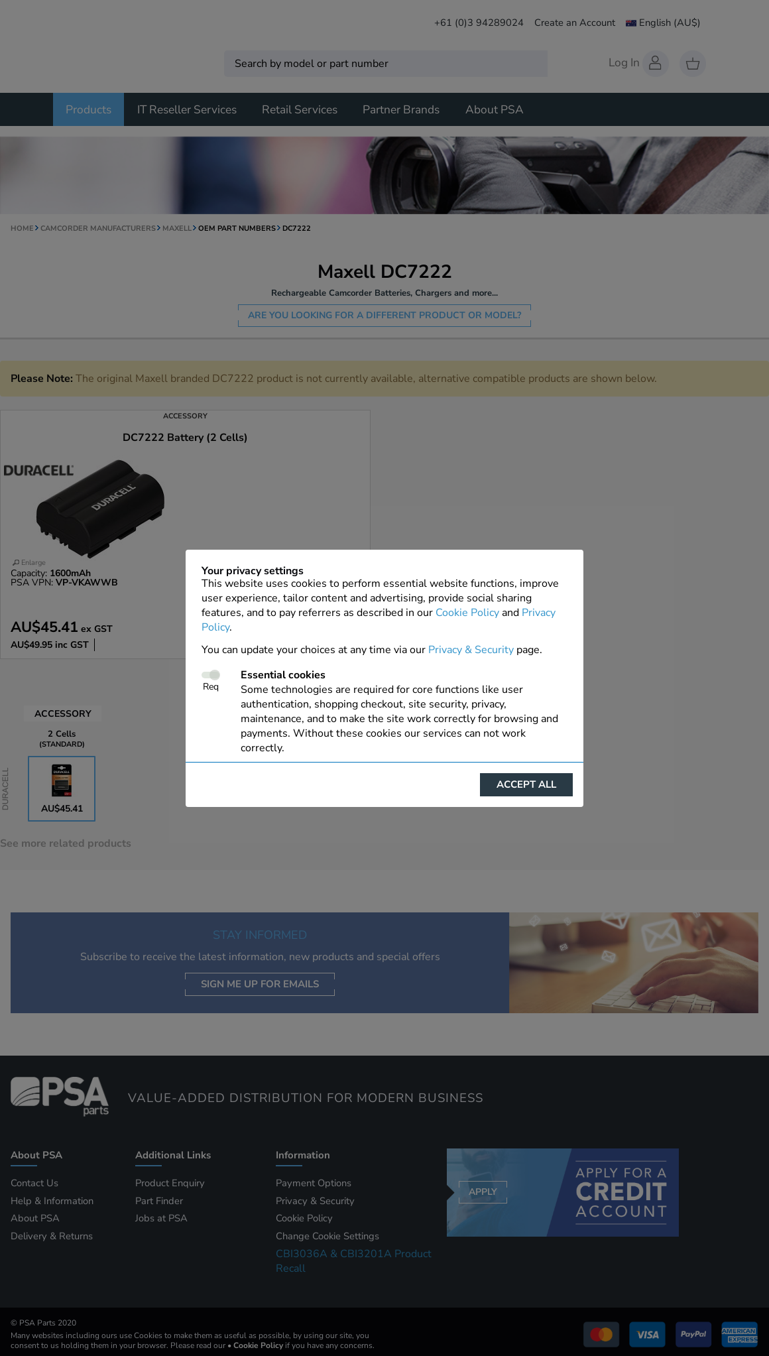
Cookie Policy (467, 612)
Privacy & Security (471, 650)
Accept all (526, 784)
